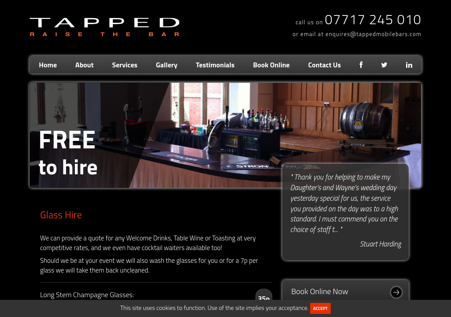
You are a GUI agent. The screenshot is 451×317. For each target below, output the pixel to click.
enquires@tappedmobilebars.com (373, 33)
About (84, 64)
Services (124, 64)
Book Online (271, 64)
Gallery (166, 64)
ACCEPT (320, 308)
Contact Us (324, 64)
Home (48, 64)
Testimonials (215, 64)
